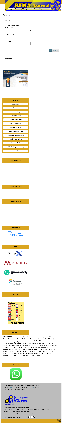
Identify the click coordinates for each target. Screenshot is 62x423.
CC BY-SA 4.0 (27, 417)
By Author (8, 41)
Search (55, 50)
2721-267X (30, 387)
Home (5, 9)
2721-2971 (12, 387)
